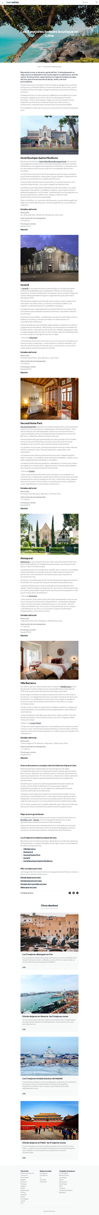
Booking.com (26, 820)
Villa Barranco (66, 686)
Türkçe (23, 1192)
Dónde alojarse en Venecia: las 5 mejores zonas (45, 1016)
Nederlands (24, 1190)
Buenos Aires (64, 1175)
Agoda (36, 820)
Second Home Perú (28, 427)
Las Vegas (63, 1177)
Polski (22, 1188)
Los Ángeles (63, 1173)
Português (24, 1199)
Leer (24, 967)
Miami (61, 1180)
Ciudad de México (66, 1190)
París (61, 1186)
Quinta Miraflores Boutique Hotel (52, 161)
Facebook (43, 1175)
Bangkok (62, 1192)
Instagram (43, 1173)
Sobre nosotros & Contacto (27, 1174)
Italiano (23, 1186)
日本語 (22, 1201)
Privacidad (24, 1177)
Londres (62, 1188)
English (23, 1180)
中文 (22, 1203)
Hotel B (25, 288)
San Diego (63, 1184)
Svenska (23, 1195)
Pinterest (43, 1182)
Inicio (39, 66)
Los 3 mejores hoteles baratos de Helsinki (42, 1078)
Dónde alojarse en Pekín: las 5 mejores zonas (44, 1142)
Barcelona (63, 1182)
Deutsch (23, 1182)
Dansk (22, 1197)
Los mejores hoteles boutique (52, 66)
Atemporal (24, 562)
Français (23, 1184)
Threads (43, 1180)
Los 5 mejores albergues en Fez (37, 954)
